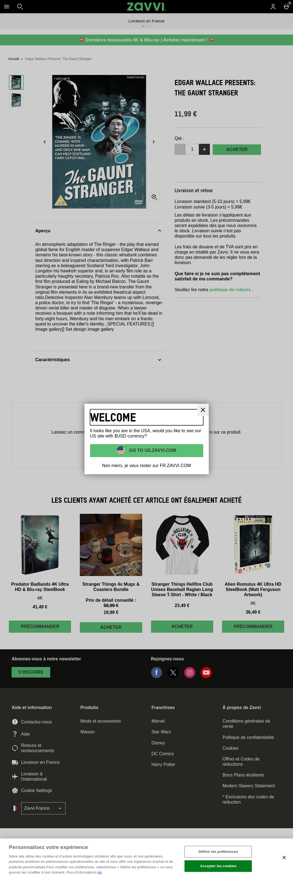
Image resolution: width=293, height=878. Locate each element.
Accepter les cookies (218, 866)
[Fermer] (203, 410)
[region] (146, 858)
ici (100, 872)
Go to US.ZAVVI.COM (152, 450)
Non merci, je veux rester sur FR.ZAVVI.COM (146, 465)
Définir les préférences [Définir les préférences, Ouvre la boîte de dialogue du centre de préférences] (218, 852)
